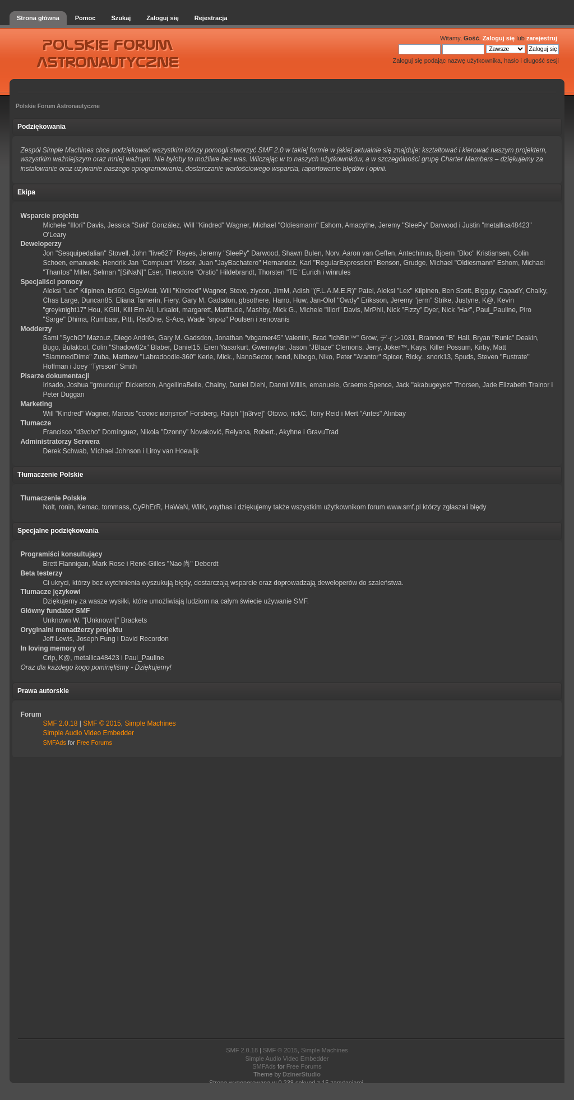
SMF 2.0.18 (60, 723)
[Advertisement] (287, 898)
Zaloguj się (499, 38)
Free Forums (94, 742)
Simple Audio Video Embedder (88, 733)
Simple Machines (149, 723)
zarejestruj (541, 38)
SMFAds (54, 742)
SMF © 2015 (102, 723)
